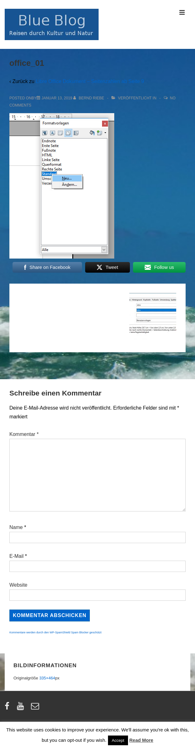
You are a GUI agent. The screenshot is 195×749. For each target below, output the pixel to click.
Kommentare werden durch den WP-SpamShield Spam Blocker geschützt (55, 632)
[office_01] (57, 98)
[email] (36, 708)
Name (16, 527)
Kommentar (23, 434)
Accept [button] (118, 740)
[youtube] (22, 708)
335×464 (47, 678)
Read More (141, 740)
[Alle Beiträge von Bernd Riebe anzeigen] (89, 98)
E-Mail (16, 556)
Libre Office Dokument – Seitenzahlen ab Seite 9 (90, 81)
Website (18, 585)
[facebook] (8, 708)
